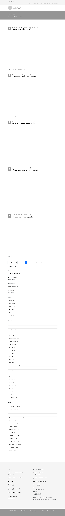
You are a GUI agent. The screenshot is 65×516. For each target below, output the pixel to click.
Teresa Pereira (12, 394)
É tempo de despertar (14, 420)
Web (10, 312)
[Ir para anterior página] (11, 262)
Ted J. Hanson (12, 391)
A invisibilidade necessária (23, 123)
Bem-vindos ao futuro (14, 412)
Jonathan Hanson (13, 356)
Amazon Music (13, 306)
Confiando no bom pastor (23, 217)
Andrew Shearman (13, 335)
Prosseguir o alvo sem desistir (24, 76)
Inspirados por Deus (14, 429)
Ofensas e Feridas (13, 432)
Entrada (15, 16)
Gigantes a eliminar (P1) (22, 29)
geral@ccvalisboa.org (53, 3)
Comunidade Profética (14, 415)
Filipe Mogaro (14, 116)
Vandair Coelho (12, 385)
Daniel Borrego (12, 344)
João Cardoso (14, 210)
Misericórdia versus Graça (15, 444)
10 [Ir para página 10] (33, 262)
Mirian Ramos (12, 371)
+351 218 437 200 (32, 3)
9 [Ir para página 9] (30, 262)
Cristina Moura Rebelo (14, 341)
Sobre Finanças (12, 450)
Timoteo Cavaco (13, 397)
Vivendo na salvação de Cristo (16, 453)
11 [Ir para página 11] (36, 262)
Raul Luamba (12, 382)
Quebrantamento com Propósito (25, 170)
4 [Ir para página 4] (18, 262)
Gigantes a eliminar (13, 426)
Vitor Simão (11, 388)
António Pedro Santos (14, 338)
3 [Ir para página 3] (16, 262)
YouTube (12, 309)
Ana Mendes (12, 327)
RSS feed (11, 315)
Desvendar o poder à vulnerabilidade (17, 418)
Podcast (25, 27)
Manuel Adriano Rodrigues (15, 365)
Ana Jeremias (12, 324)
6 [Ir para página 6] (23, 262)
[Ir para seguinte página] (39, 262)
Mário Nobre (12, 368)
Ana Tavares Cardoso (16, 163)
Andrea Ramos (12, 333)
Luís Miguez (11, 362)
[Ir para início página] (9, 262)
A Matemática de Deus (14, 406)
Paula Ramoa (12, 376)
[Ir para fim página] (41, 262)
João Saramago (12, 353)
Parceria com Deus (13, 447)
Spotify (11, 300)
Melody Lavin (12, 374)
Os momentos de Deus (14, 441)
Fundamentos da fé (13, 423)
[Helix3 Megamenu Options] (56, 8)
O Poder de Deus (13, 438)
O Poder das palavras (14, 435)
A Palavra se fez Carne (14, 409)
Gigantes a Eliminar (21, 69)
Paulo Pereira (12, 379)
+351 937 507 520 (42, 3)
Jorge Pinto (13, 69)
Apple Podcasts (13, 303)
